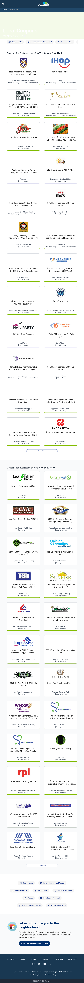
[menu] (3, 3)
